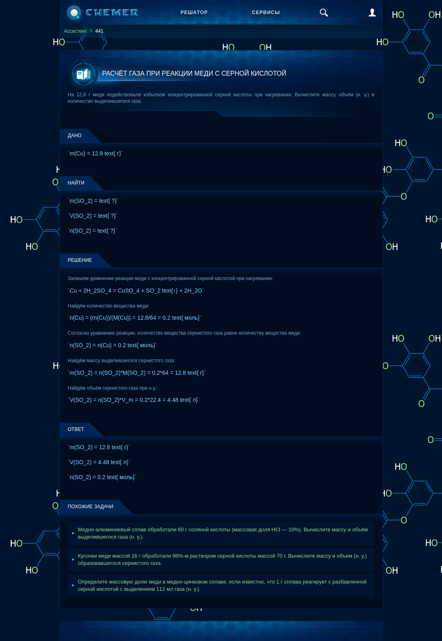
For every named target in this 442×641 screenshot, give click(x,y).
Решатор (194, 12)
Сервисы (266, 12)
